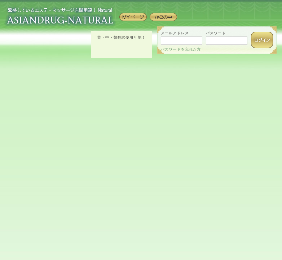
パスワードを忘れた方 (181, 49)
